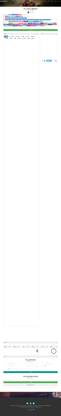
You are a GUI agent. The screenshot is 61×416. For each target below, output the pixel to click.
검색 (30, 382)
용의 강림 (25, 24)
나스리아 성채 (20, 25)
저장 (30, 372)
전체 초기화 (43, 60)
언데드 (45, 19)
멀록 (13, 19)
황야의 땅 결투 (42, 25)
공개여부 (43, 365)
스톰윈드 (5, 25)
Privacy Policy (30, 410)
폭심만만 (9, 24)
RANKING (32, 1)
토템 (31, 19)
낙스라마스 (10, 23)
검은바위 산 (20, 23)
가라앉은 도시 (15, 25)
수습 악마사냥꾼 (30, 24)
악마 (16, 19)
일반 (10, 14)
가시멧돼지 (23, 19)
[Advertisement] (30, 334)
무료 (6, 14)
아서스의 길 (28, 25)
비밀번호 (24, 365)
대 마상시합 (25, 23)
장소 (21, 16)
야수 (20, 19)
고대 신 (34, 23)
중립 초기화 (55, 60)
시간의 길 (40, 21)
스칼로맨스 (45, 24)
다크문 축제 (50, 24)
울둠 (21, 24)
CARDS (49, 1)
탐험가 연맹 (30, 23)
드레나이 (48, 19)
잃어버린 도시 (36, 21)
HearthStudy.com (32, 409)
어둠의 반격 (17, 24)
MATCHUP (41, 1)
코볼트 (55, 23)
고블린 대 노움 (15, 23)
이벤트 (10, 21)
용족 (28, 19)
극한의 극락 (21, 21)
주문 (10, 16)
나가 (41, 19)
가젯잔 (42, 23)
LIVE (39, 1)
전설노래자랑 (33, 25)
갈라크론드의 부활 (36, 24)
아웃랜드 (41, 24)
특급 (16, 14)
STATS (36, 1)
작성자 (6, 365)
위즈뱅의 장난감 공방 (15, 21)
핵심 (6, 21)
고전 (6, 23)
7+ (25, 18)
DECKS (52, 1)
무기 (14, 16)
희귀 (13, 14)
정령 (38, 19)
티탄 (38, 25)
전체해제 (27, 14)
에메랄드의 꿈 (31, 21)
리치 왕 (24, 25)
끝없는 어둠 (25, 21)
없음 (6, 19)
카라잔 (38, 23)
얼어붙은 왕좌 (50, 23)
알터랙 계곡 (9, 25)
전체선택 (23, 14)
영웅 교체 (17, 16)
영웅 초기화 (49, 60)
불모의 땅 (54, 24)
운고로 (46, 23)
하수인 (7, 16)
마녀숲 (5, 24)
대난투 (13, 24)
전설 (20, 14)
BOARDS (45, 1)
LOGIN (59, 1)
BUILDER (56, 1)
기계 (10, 19)
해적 (34, 19)
